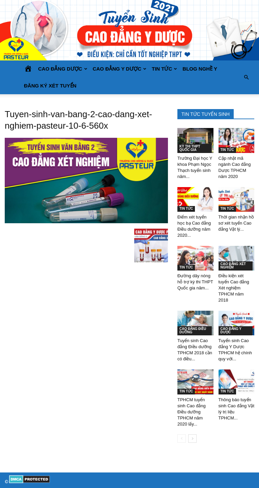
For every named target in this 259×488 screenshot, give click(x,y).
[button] (246, 77)
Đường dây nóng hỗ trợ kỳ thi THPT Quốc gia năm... (195, 281)
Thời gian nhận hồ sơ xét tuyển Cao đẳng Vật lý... (236, 223)
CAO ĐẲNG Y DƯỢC (119, 69)
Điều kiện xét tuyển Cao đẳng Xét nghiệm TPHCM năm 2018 (234, 288)
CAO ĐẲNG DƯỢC (62, 69)
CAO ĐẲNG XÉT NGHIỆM (233, 265)
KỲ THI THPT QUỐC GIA (189, 148)
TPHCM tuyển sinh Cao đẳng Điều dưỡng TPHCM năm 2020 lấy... (191, 412)
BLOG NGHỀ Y (199, 69)
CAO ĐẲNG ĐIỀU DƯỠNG (192, 330)
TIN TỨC (164, 69)
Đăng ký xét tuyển (50, 85)
